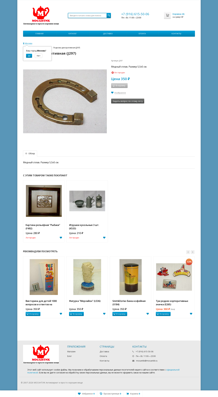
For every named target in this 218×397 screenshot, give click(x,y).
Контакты (176, 33)
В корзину (32, 314)
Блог (69, 356)
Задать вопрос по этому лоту (128, 101)
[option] (43, 211)
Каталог (73, 33)
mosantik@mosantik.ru (146, 360)
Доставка (108, 33)
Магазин (71, 351)
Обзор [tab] (30, 153)
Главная (39, 33)
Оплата (142, 33)
